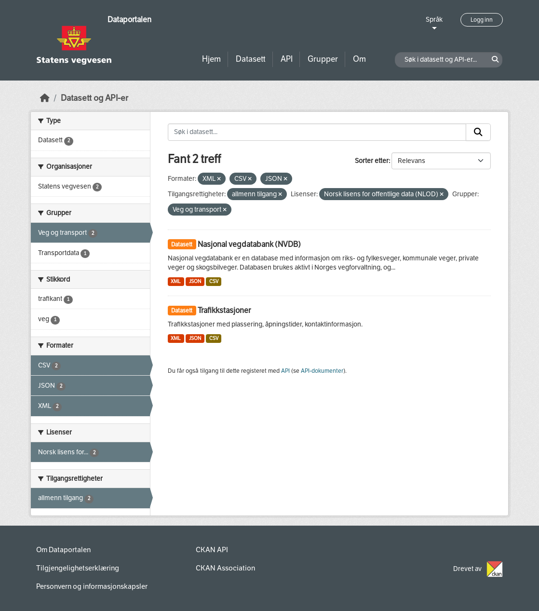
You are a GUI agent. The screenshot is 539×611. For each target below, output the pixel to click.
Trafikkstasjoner (224, 310)
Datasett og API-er (94, 98)
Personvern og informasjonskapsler (92, 586)
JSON (195, 281)
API (287, 59)
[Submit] (478, 132)
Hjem (211, 59)
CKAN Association (225, 568)
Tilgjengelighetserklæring (77, 568)
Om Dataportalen (63, 549)
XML (176, 281)
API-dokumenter (322, 370)
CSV (213, 281)
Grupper (323, 59)
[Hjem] (45, 98)
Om (359, 59)
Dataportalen (129, 19)
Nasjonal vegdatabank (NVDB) (249, 244)
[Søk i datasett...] (317, 132)
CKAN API (212, 549)
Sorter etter (372, 161)
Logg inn (482, 19)
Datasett (251, 59)
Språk (434, 19)
